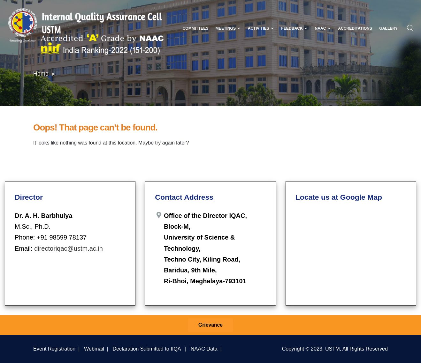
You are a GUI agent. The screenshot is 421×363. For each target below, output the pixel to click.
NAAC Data (204, 349)
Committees (195, 28)
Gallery (388, 28)
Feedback (294, 28)
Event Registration (54, 349)
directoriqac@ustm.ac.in (68, 248)
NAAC (323, 28)
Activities (261, 28)
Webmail (94, 349)
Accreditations (355, 28)
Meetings (228, 28)
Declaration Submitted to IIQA (146, 349)
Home (41, 73)
